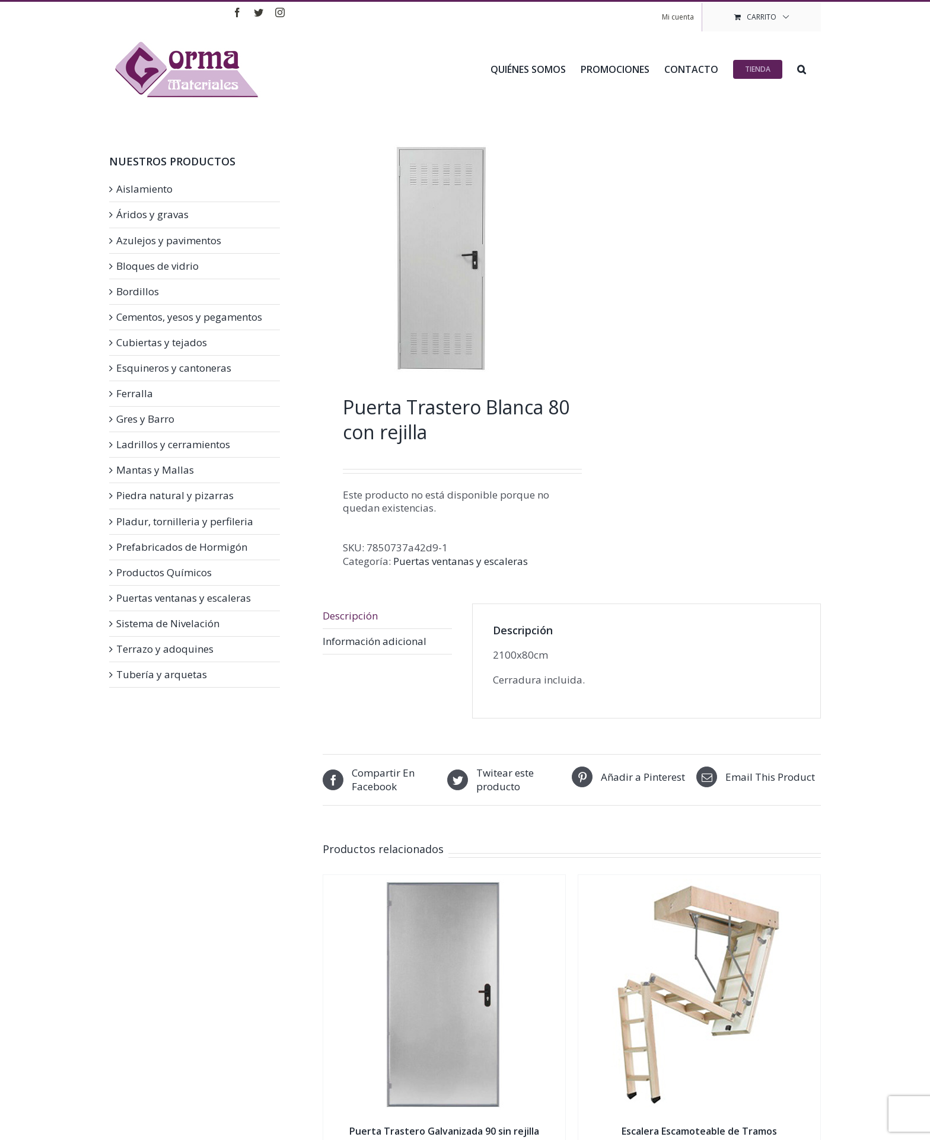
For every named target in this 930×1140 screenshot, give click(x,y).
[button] (801, 68)
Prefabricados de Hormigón (181, 547)
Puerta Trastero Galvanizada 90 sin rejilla (444, 1131)
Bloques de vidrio (157, 266)
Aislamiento (144, 189)
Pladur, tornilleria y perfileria (184, 521)
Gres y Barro (145, 419)
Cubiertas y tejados (161, 342)
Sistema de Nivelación (167, 623)
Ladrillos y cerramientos (173, 444)
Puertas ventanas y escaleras (460, 561)
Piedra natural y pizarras (175, 495)
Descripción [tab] (350, 615)
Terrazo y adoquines (165, 649)
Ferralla (134, 393)
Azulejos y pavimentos (168, 240)
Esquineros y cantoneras (173, 368)
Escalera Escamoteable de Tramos (699, 1131)
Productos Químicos (164, 572)
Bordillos (137, 291)
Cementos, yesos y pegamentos (189, 317)
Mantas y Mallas (155, 470)
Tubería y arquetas (161, 674)
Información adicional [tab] (374, 641)
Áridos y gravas (152, 214)
